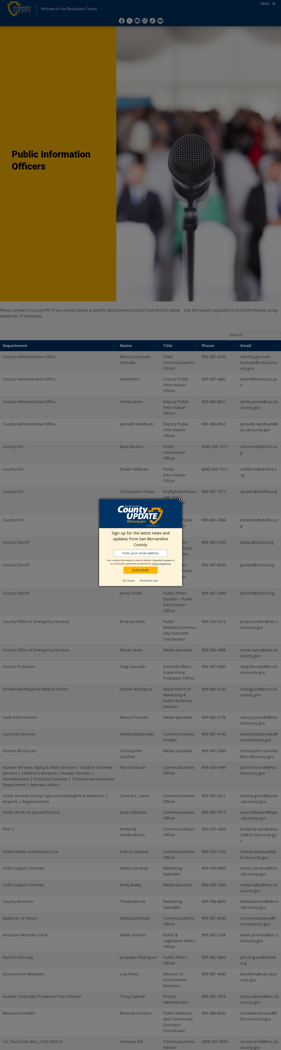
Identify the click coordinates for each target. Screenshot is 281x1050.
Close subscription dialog (181, 500)
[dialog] (140, 542)
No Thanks (128, 580)
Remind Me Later (149, 580)
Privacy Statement (161, 563)
